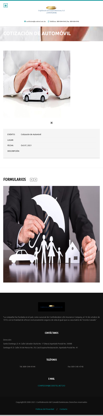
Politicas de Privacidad (45, 410)
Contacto (63, 410)
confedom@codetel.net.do (36, 21)
